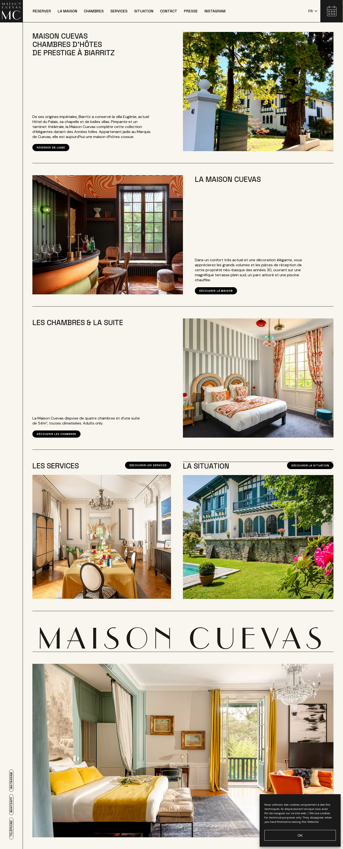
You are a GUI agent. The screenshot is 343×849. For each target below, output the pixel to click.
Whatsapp (11, 805)
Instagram (11, 780)
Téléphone (11, 828)
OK (300, 835)
